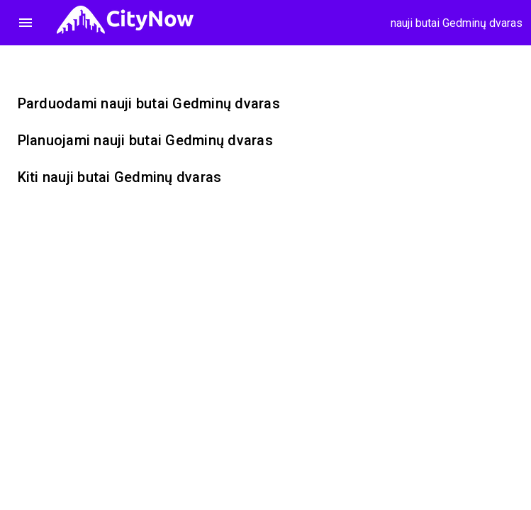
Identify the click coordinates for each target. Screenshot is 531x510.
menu (25, 22)
